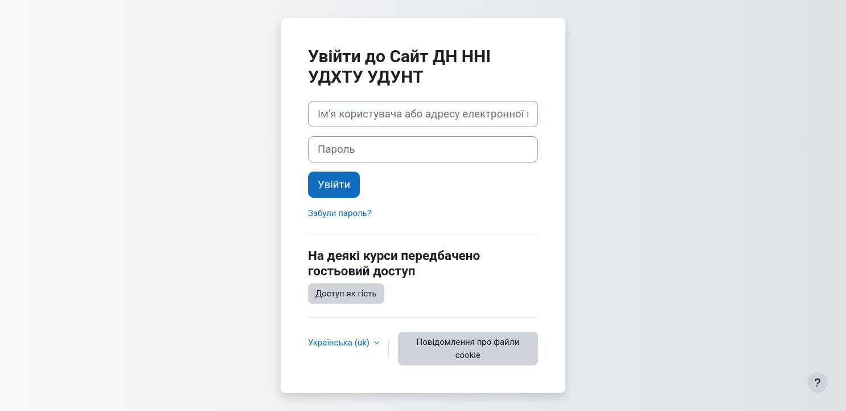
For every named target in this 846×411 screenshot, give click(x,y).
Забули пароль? (339, 213)
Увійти (334, 184)
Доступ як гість (346, 293)
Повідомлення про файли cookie (468, 348)
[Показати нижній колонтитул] (817, 382)
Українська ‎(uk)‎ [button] (340, 342)
